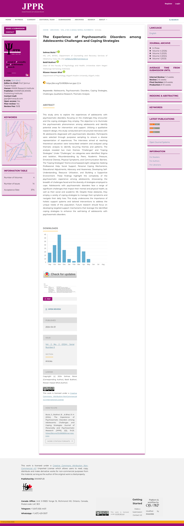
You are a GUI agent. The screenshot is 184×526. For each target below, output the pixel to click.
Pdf (48, 299)
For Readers (155, 157)
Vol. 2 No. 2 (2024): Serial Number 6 (77, 30)
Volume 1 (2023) (158, 58)
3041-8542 (15, 80)
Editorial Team (47, 20)
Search (91, 20)
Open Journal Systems (160, 142)
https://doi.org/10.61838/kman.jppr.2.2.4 (63, 83)
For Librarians (155, 165)
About (102, 20)
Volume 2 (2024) (159, 56)
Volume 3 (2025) (159, 53)
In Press (19, 20)
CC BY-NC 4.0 (119, 514)
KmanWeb (150, 514)
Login (177, 4)
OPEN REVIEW (54, 309)
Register (168, 4)
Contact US (137, 515)
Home (8, 20)
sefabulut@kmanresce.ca (76, 59)
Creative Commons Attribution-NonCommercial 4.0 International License (60, 396)
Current (31, 20)
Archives (79, 20)
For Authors (154, 161)
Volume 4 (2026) (159, 51)
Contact (10, 32)
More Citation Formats (58, 441)
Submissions (64, 20)
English (153, 33)
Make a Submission (15, 28)
